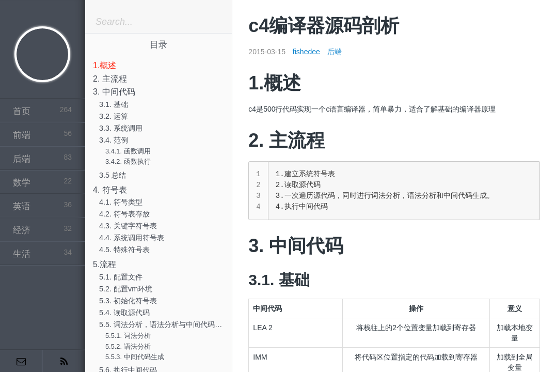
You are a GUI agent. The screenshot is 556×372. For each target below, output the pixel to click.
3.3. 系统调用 (120, 128)
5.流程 (104, 264)
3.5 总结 (112, 175)
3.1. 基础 (113, 104)
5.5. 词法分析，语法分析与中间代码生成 (164, 324)
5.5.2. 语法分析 (128, 346)
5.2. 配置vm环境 (125, 289)
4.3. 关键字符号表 (128, 226)
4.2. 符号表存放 (124, 214)
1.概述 (104, 65)
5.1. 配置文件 (120, 277)
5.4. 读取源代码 (124, 312)
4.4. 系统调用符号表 (131, 238)
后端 (334, 52)
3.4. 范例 (113, 140)
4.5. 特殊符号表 (124, 249)
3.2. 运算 (113, 116)
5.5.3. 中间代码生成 (134, 357)
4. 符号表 (110, 189)
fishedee (306, 52)
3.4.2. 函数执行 (128, 161)
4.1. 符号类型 (120, 202)
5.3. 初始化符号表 (128, 301)
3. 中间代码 (114, 91)
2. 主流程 (110, 78)
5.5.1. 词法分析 (128, 335)
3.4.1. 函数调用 (128, 151)
